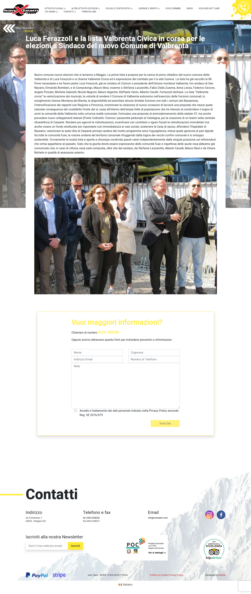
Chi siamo (50, 11)
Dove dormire (173, 8)
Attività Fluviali (54, 8)
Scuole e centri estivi (118, 8)
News (190, 8)
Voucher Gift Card (209, 8)
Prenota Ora (89, 11)
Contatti (69, 11)
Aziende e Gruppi (148, 8)
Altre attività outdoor (84, 8)
